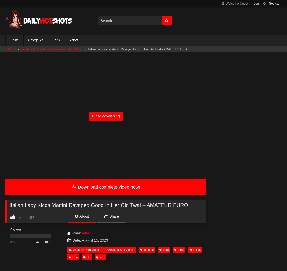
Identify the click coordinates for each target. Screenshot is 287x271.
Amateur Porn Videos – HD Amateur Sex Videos (52, 49)
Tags (56, 40)
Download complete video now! (106, 187)
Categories (35, 40)
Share (111, 216)
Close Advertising (106, 116)
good (179, 249)
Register (274, 3)
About (82, 216)
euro (164, 249)
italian (195, 249)
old (87, 257)
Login (257, 3)
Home (14, 40)
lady (73, 257)
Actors (74, 40)
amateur (147, 249)
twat (100, 257)
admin (87, 233)
